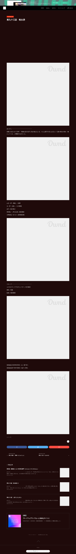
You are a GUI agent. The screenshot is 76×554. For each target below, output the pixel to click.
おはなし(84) (9, 437)
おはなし (48, 8)
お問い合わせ (70, 8)
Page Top (38, 541)
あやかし (54, 8)
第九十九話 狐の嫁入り (13, 483)
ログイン (65, 2)
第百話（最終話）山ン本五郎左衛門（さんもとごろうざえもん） (22, 469)
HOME (42, 8)
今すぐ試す (55, 2)
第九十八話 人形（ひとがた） (14, 497)
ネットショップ (61, 8)
